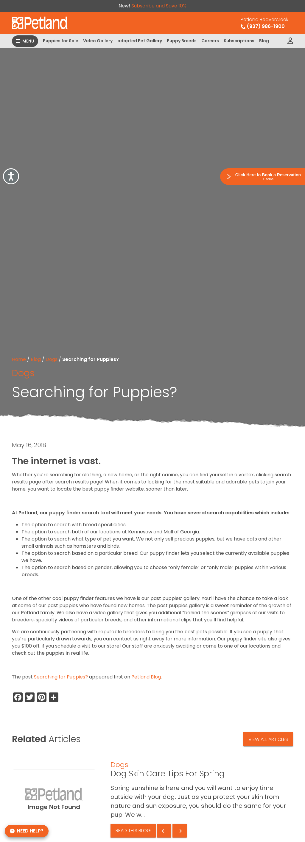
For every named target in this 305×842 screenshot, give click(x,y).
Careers (210, 41)
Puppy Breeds (182, 41)
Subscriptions (239, 41)
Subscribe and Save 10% (158, 5)
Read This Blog (133, 830)
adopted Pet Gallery (139, 41)
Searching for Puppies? (61, 676)
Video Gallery (98, 41)
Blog (264, 41)
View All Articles (268, 739)
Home (19, 359)
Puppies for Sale (60, 41)
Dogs (51, 359)
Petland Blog (146, 676)
